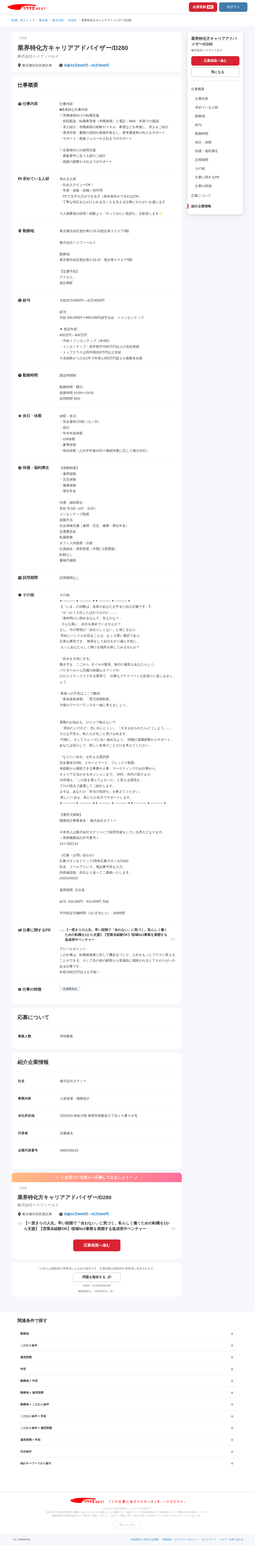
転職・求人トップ (23, 20)
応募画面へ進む (97, 1245)
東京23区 (58, 20)
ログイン (233, 7)
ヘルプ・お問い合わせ (231, 1539)
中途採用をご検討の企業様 (144, 1539)
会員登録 (203, 7)
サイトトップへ (127, 1525)
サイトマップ (209, 1539)
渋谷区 (72, 20)
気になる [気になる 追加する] (217, 72)
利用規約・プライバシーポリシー (180, 1539)
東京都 (43, 20)
